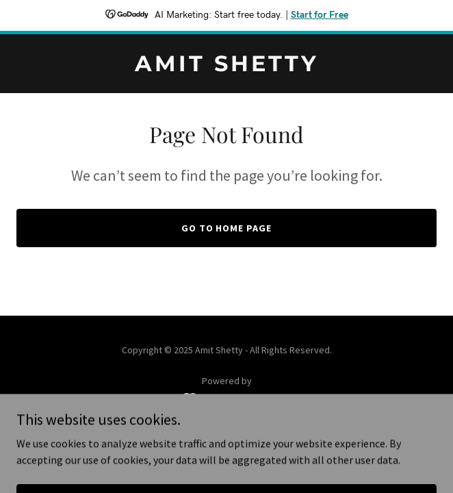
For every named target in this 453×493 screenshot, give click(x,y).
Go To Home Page (226, 228)
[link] (226, 67)
